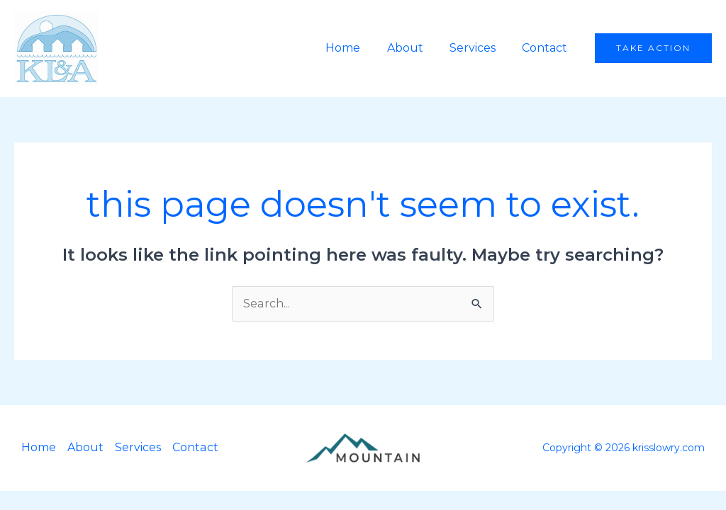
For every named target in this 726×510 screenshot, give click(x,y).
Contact (546, 48)
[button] (653, 48)
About (414, 48)
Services (478, 48)
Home (356, 48)
